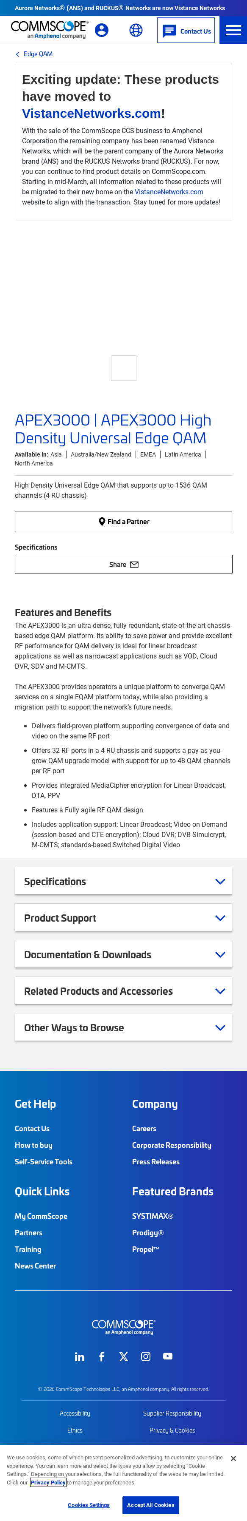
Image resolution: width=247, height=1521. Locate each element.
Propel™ (146, 1249)
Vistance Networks (200, 8)
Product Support (70, 917)
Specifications (65, 881)
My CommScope (41, 1216)
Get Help (35, 1103)
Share (124, 564)
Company (155, 1103)
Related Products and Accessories (109, 990)
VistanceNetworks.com (91, 113)
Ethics (74, 1430)
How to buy (34, 1145)
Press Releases (156, 1161)
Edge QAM (38, 53)
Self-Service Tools (43, 1161)
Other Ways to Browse (84, 1027)
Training (28, 1249)
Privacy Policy (48, 1482)
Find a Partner (124, 521)
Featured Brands (173, 1191)
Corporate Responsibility (171, 1145)
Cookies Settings (89, 1505)
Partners (28, 1232)
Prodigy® (148, 1232)
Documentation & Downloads (98, 954)
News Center (35, 1265)
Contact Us (32, 1128)
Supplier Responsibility (172, 1413)
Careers (144, 1128)
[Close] (233, 1458)
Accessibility (75, 1413)
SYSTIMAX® (153, 1216)
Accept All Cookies (150, 1505)
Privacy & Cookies (172, 1430)
